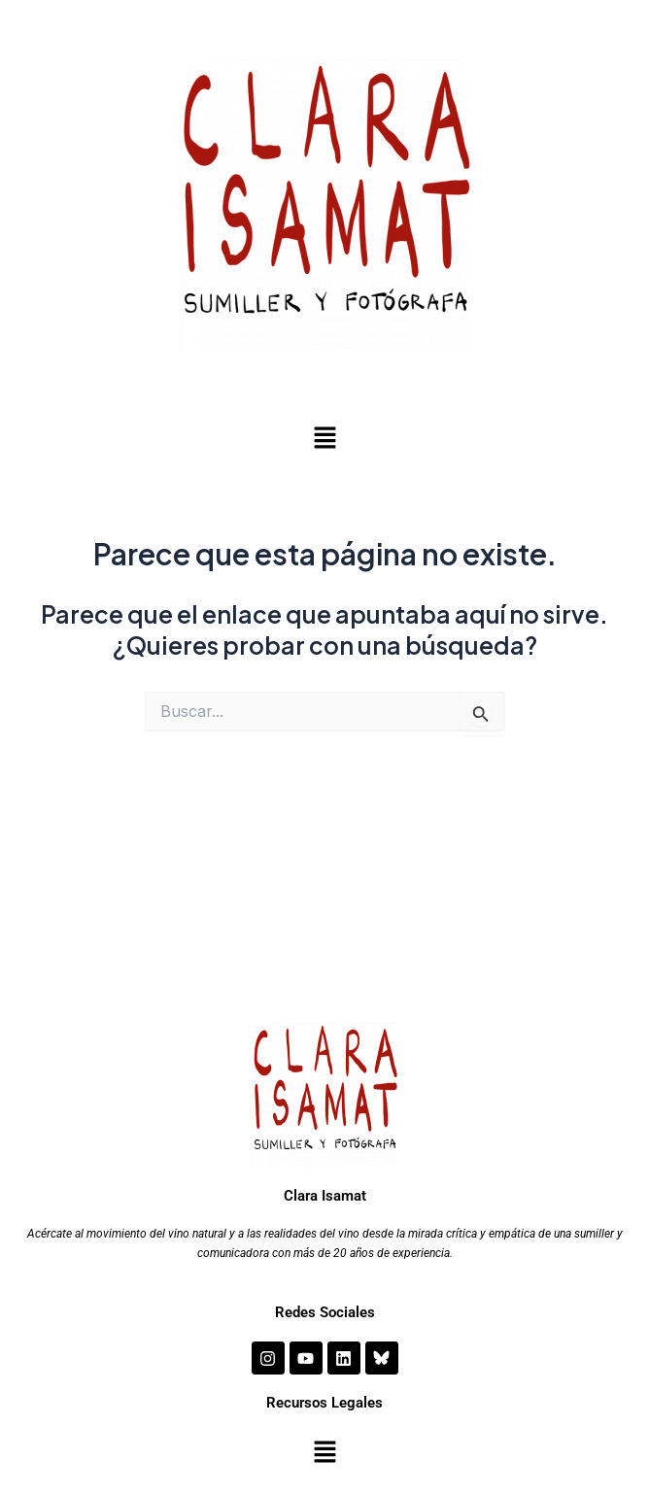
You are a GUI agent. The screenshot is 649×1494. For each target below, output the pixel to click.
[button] (324, 438)
